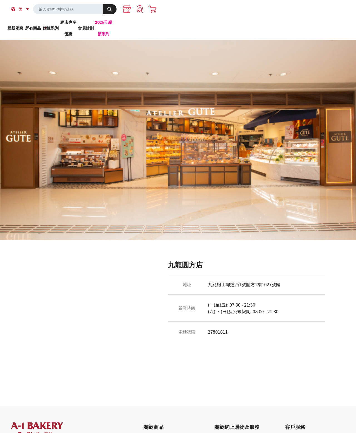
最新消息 (68, 24)
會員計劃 (244, 24)
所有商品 (112, 24)
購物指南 (292, 426)
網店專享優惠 (200, 24)
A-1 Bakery (44, 419)
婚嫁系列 (156, 24)
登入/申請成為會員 (229, 426)
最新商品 (151, 426)
